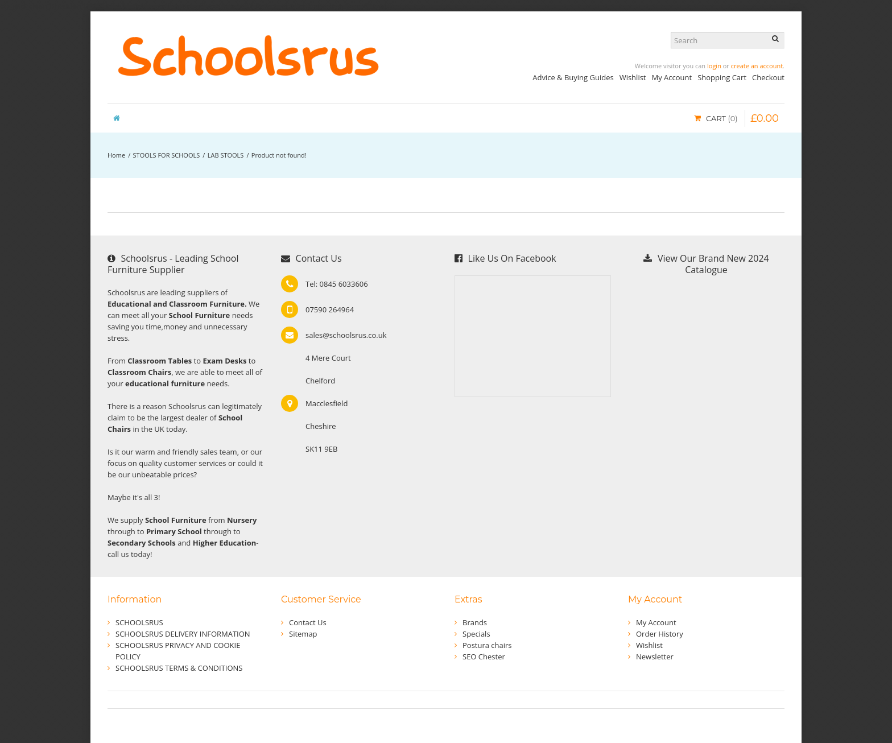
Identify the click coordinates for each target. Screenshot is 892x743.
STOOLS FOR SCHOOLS (166, 155)
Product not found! (279, 155)
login (714, 65)
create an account (757, 65)
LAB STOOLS (226, 155)
